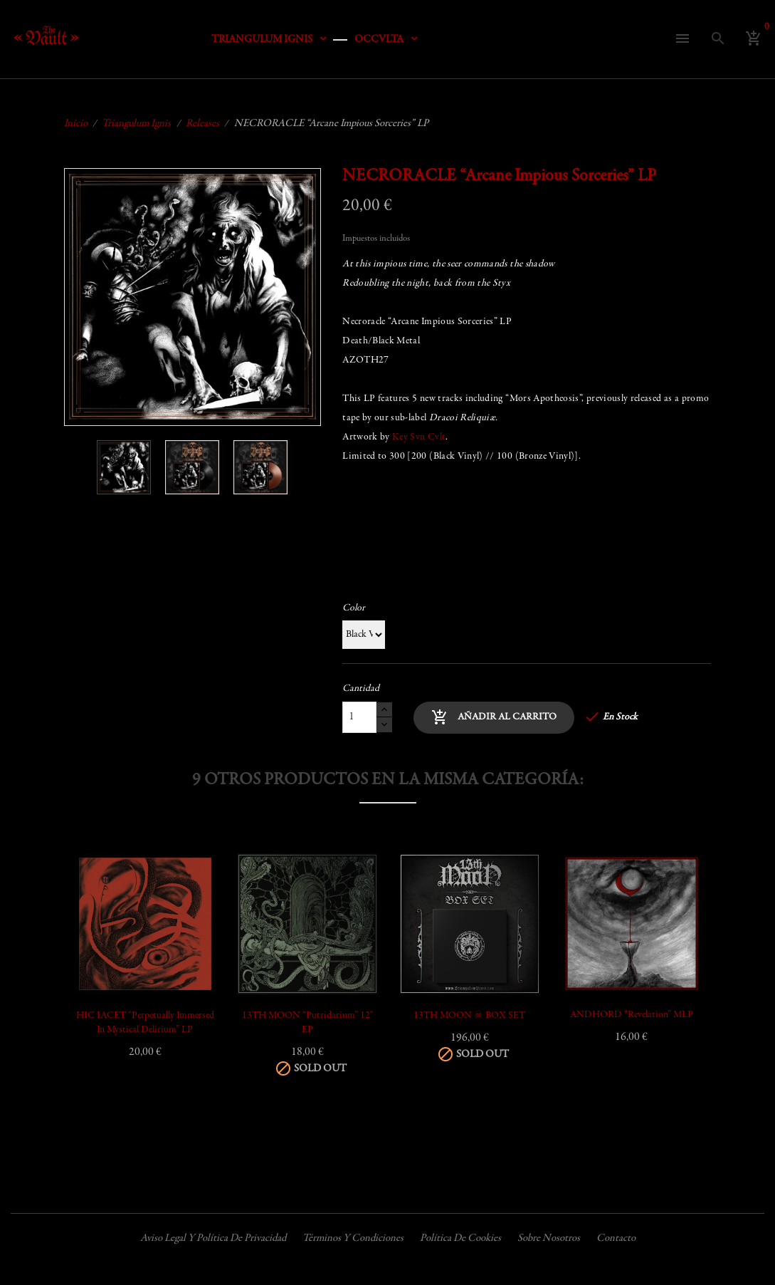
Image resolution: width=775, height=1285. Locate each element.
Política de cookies (460, 1238)
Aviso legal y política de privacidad (213, 1238)
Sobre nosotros (548, 1238)
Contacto (616, 1238)
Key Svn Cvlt (419, 437)
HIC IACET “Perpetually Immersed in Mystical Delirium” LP (145, 1023)
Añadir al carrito (494, 717)
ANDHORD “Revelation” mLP (631, 1015)
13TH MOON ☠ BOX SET (469, 1016)
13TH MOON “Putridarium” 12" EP (307, 1023)
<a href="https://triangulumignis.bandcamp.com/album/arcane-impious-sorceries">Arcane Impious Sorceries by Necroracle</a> (526, 528)
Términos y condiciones (353, 1238)
